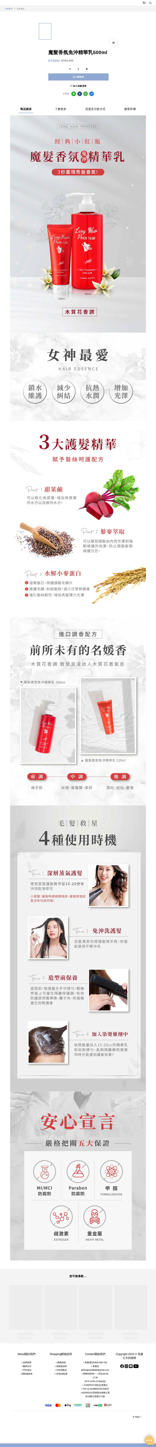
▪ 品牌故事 (26, 1362)
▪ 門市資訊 (26, 1370)
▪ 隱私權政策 (26, 1374)
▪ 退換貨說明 (61, 1366)
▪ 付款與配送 (61, 1370)
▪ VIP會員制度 (60, 1374)
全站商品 (21, 9)
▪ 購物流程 (61, 1362)
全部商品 (9, 9)
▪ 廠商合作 (26, 1366)
